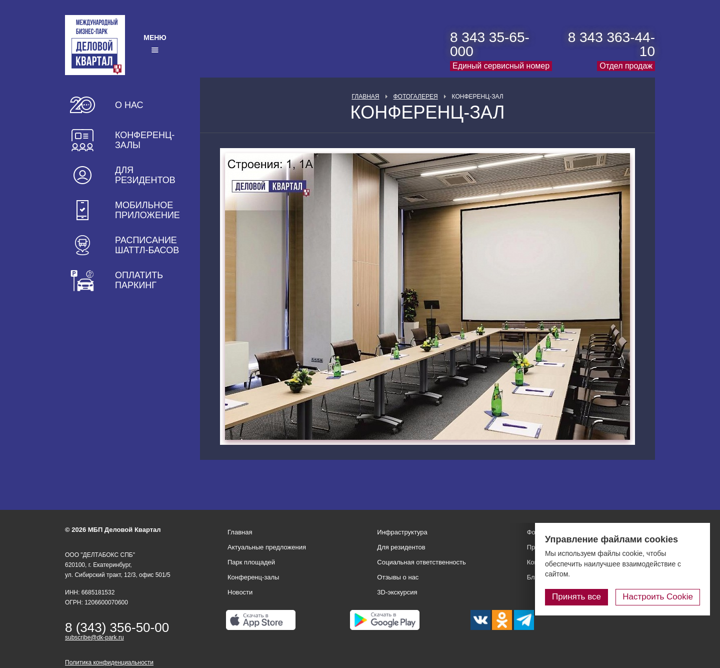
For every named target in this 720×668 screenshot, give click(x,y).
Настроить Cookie (657, 596)
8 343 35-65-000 (490, 44)
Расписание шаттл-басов (147, 245)
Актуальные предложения (267, 547)
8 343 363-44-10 (611, 44)
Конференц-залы (144, 140)
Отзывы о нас (397, 577)
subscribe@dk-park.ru (94, 637)
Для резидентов (145, 175)
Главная (365, 96)
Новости (240, 592)
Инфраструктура (402, 532)
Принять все (576, 596)
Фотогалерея (416, 96)
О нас (129, 105)
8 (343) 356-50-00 (117, 627)
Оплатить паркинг (139, 280)
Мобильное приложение (147, 210)
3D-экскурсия (397, 592)
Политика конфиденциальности (109, 662)
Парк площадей (251, 562)
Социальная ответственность (421, 562)
